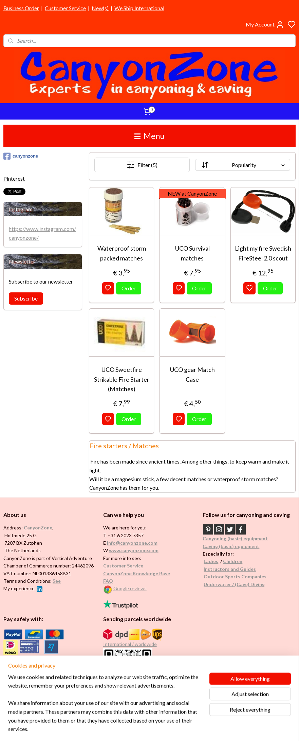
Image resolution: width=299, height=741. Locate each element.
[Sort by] (242, 164)
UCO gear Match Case (192, 374)
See (57, 581)
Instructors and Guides (230, 569)
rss (182, 728)
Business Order (21, 8)
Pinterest (14, 178)
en (239, 561)
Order (129, 288)
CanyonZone (38, 527)
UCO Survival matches (192, 253)
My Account (265, 24)
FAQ (108, 581)
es (215, 561)
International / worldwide (130, 644)
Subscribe (26, 298)
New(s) (100, 8)
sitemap (170, 728)
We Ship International (139, 8)
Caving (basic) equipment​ (231, 546)
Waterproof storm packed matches (121, 253)
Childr (230, 561)
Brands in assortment (27, 664)
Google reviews (130, 588)
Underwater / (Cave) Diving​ (234, 584)
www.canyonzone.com (133, 550)
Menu (149, 136)
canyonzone (20, 156)
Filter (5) (142, 165)
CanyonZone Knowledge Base (136, 573)
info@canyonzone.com (132, 543)
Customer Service (65, 8)
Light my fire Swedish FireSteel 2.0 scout (263, 253)
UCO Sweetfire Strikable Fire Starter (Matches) (121, 379)
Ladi (208, 561)
